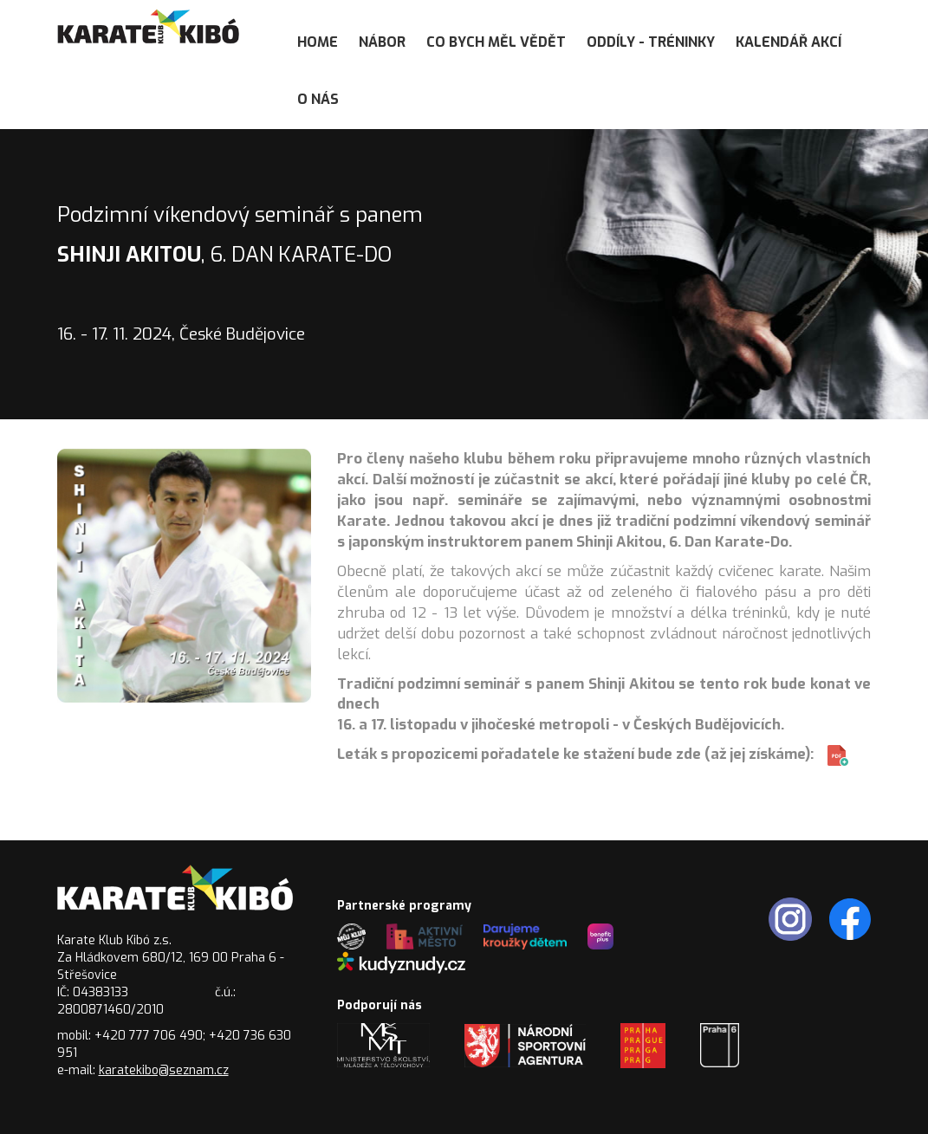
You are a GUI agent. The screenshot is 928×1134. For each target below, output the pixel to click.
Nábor (382, 42)
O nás (318, 99)
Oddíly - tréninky (651, 42)
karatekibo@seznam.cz (164, 1070)
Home (317, 42)
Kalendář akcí (788, 42)
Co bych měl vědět (496, 42)
